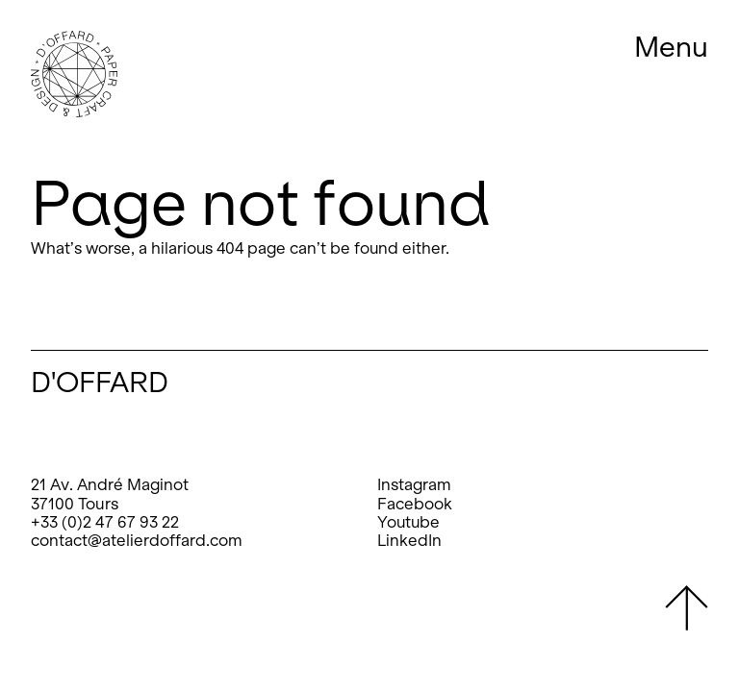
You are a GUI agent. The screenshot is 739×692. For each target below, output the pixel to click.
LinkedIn (409, 540)
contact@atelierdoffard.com (136, 540)
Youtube (408, 522)
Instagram (414, 485)
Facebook (414, 504)
